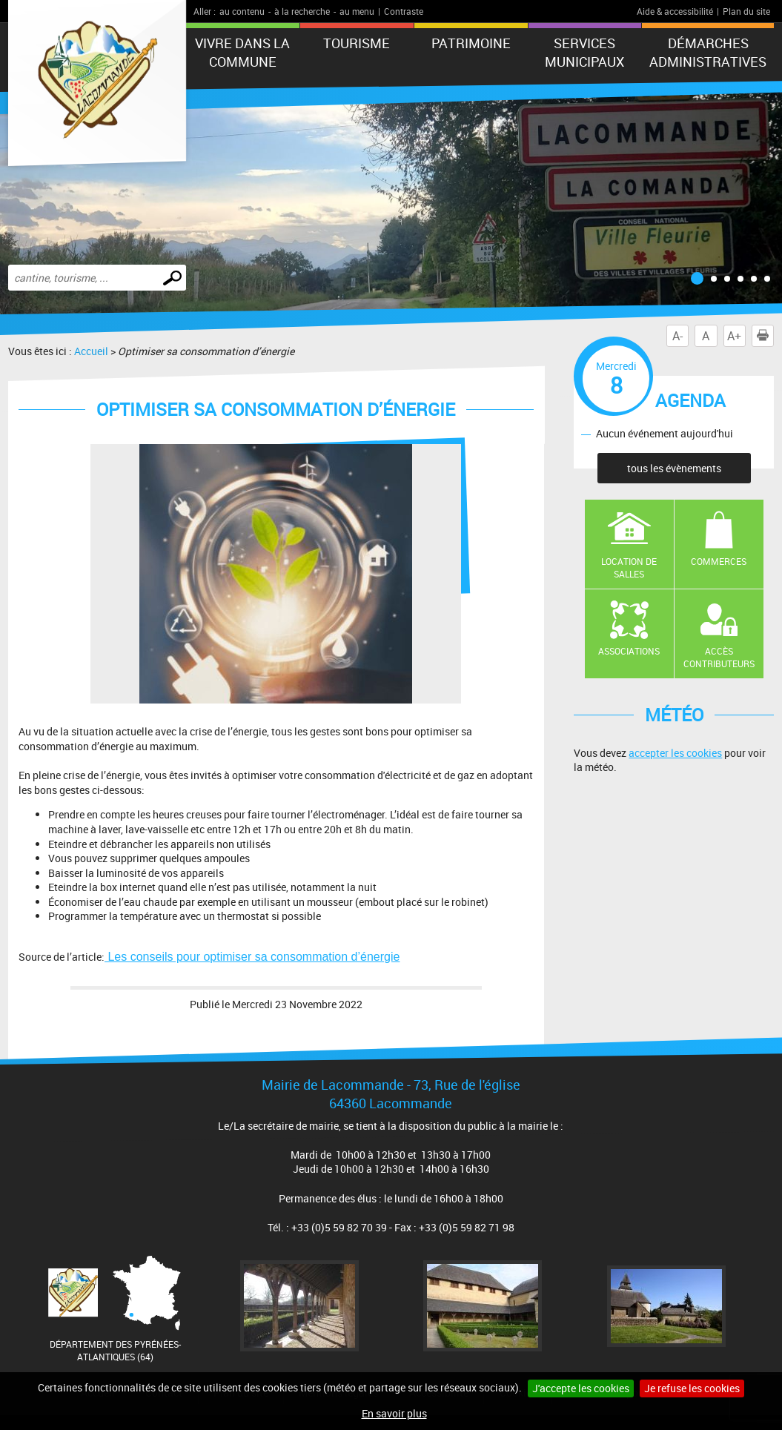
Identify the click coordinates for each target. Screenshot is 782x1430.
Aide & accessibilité (675, 11)
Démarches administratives (707, 52)
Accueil (91, 351)
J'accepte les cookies (580, 1388)
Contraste (403, 11)
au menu (356, 11)
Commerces (718, 561)
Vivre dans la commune (242, 52)
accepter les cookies (675, 753)
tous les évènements (674, 468)
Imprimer (766, 336)
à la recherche (302, 11)
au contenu (242, 11)
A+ (734, 336)
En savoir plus (394, 1413)
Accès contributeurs (719, 657)
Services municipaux (584, 52)
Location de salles (629, 567)
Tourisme (356, 43)
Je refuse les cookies (692, 1388)
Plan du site (746, 11)
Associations (629, 651)
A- (677, 336)
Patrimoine (471, 43)
